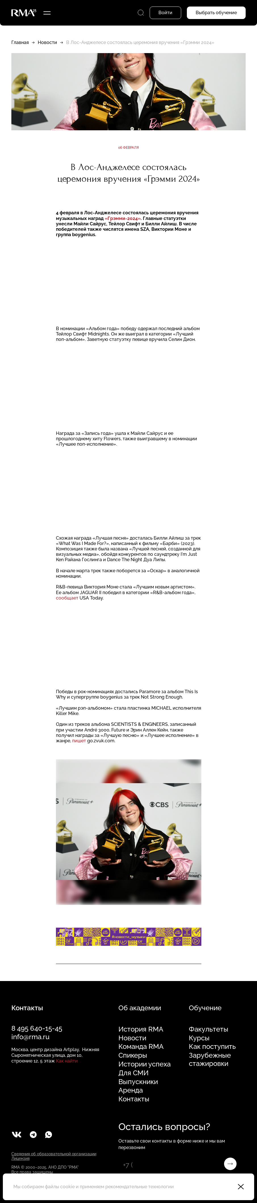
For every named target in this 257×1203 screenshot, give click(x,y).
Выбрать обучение (216, 12)
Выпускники (138, 1082)
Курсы (199, 1038)
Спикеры (132, 1055)
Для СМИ (133, 1073)
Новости (47, 42)
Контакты (133, 1099)
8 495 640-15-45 (36, 1028)
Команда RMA (141, 1047)
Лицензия (20, 1158)
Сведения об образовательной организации (53, 1154)
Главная (20, 42)
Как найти (67, 1061)
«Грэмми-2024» (123, 218)
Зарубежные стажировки (210, 1059)
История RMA (140, 1029)
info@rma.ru (30, 1037)
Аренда (130, 1090)
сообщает (67, 598)
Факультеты (208, 1029)
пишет (79, 740)
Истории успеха (144, 1064)
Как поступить (212, 1047)
